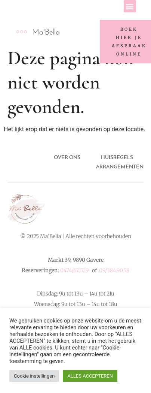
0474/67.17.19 (74, 270)
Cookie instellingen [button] (34, 376)
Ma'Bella (46, 31)
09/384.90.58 (114, 270)
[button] (130, 6)
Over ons (67, 157)
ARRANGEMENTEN (120, 166)
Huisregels (117, 157)
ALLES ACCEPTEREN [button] (90, 376)
